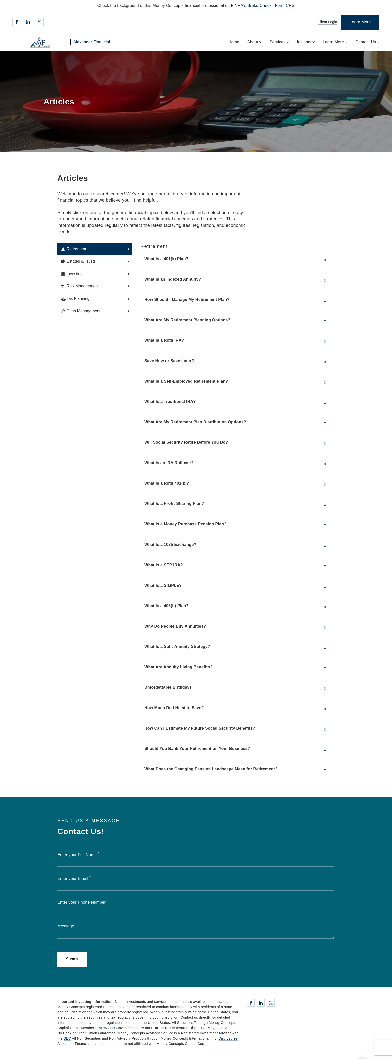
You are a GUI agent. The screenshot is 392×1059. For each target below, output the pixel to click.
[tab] (95, 249)
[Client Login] (326, 22)
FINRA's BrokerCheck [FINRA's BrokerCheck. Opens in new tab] (251, 5)
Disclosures (228, 1038)
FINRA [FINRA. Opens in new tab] (101, 1028)
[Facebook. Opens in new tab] (16, 22)
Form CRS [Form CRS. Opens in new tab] (284, 5)
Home (234, 42)
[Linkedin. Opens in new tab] (28, 22)
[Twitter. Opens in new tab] (39, 22)
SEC (67, 1038)
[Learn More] (360, 22)
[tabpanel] (237, 510)
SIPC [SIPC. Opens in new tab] (112, 1028)
